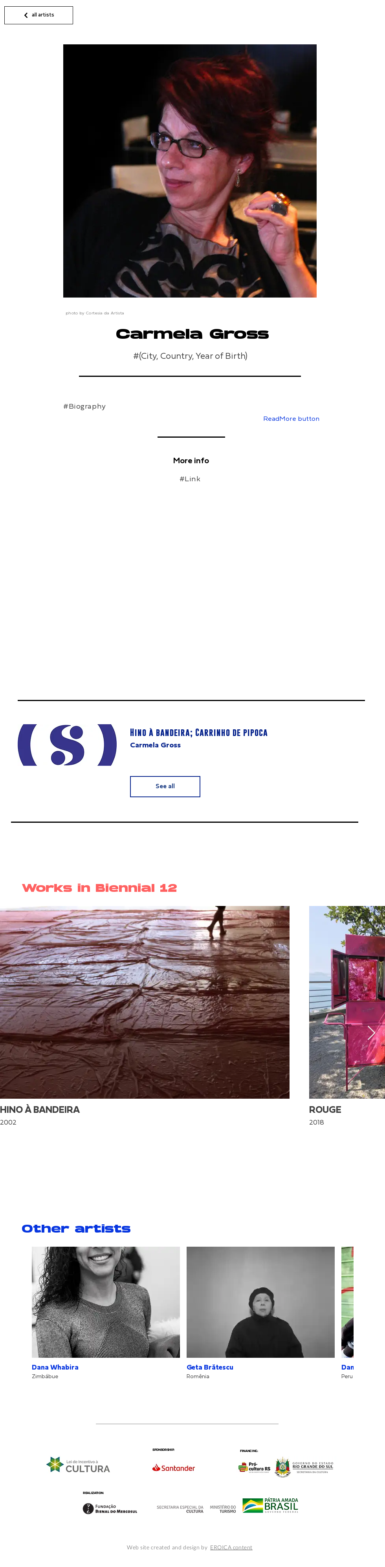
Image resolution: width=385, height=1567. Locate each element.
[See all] (165, 786)
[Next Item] (371, 1033)
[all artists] (38, 15)
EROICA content (231, 1547)
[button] (287, 419)
